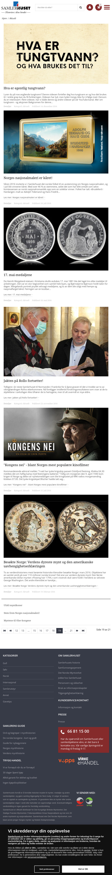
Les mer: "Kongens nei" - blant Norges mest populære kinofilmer (35, 484)
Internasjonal (9, 682)
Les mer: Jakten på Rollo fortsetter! (21, 397)
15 (34, 630)
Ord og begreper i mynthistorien (19, 732)
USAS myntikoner (13, 605)
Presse (61, 721)
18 (53, 630)
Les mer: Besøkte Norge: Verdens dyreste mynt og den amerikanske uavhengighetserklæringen (50, 585)
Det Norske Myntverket (69, 672)
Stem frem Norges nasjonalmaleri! (22, 612)
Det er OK (83, 869)
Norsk (6, 675)
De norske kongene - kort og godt (19, 737)
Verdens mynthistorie (13, 753)
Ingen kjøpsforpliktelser (15, 782)
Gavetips (7, 701)
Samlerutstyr (9, 688)
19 (59, 630)
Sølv (5, 669)
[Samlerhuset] (16, 7)
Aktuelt (26, 106)
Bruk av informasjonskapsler (72, 688)
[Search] (81, 7)
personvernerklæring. (37, 857)
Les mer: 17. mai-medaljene (17, 294)
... (28, 630)
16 (40, 630)
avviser (87, 850)
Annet (6, 695)
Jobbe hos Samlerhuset (69, 677)
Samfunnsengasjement (69, 667)
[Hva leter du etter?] (56, 7)
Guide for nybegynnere (14, 743)
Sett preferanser (47, 869)
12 (16, 630)
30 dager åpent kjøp (13, 772)
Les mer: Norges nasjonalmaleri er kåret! (24, 197)
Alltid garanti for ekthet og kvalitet (20, 777)
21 (71, 630)
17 (47, 630)
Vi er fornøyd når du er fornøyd (18, 767)
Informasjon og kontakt (70, 707)
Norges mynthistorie (13, 748)
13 (22, 630)
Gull (5, 663)
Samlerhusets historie (69, 662)
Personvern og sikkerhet (70, 682)
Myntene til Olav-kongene (17, 620)
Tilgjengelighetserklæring (70, 693)
